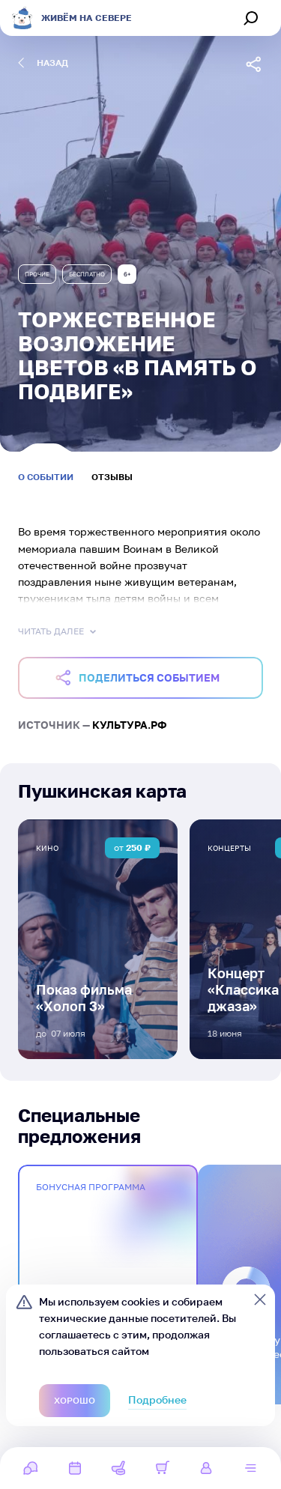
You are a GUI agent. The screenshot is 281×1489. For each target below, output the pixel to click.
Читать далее (58, 631)
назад (43, 63)
